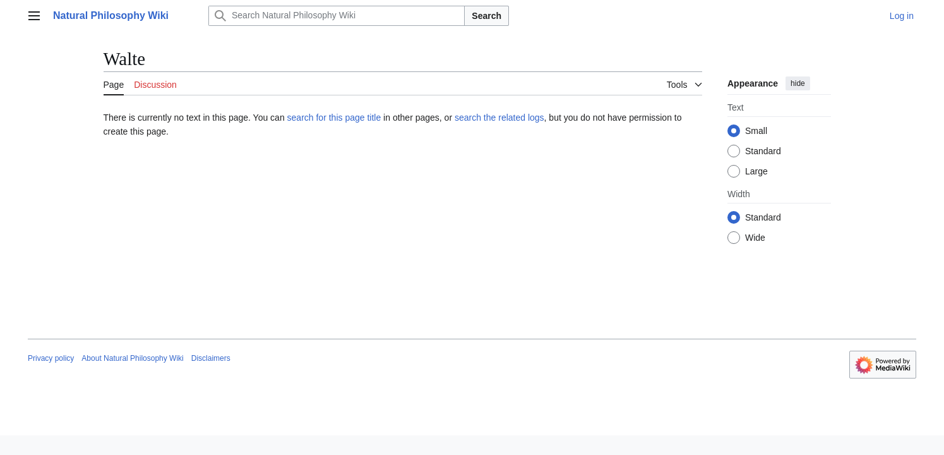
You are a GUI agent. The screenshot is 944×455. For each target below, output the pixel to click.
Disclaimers (210, 358)
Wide (755, 238)
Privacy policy (51, 358)
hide (798, 83)
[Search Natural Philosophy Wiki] (336, 16)
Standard (763, 151)
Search (486, 16)
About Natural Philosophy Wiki (132, 358)
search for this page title (334, 117)
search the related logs (499, 117)
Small (756, 131)
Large (756, 171)
